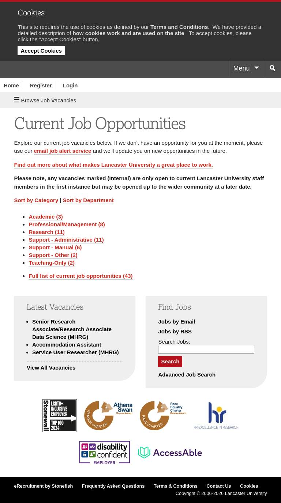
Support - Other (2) (53, 255)
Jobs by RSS (175, 331)
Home (11, 85)
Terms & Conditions (176, 486)
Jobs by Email (176, 321)
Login (70, 85)
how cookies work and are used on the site (128, 33)
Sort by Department (88, 200)
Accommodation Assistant (66, 344)
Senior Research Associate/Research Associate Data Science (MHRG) (72, 329)
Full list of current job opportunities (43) (80, 276)
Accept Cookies (41, 51)
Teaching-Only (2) (52, 263)
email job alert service (62, 151)
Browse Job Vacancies (45, 100)
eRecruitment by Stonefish (43, 486)
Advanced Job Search (187, 374)
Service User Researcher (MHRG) (75, 352)
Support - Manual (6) (55, 247)
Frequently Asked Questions (113, 486)
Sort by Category (36, 200)
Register (41, 85)
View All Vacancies (51, 367)
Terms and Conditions (179, 27)
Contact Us (218, 486)
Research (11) (46, 232)
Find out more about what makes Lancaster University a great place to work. (113, 165)
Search (170, 361)
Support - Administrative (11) (66, 240)
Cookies (249, 486)
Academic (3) (46, 216)
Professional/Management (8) (67, 224)
